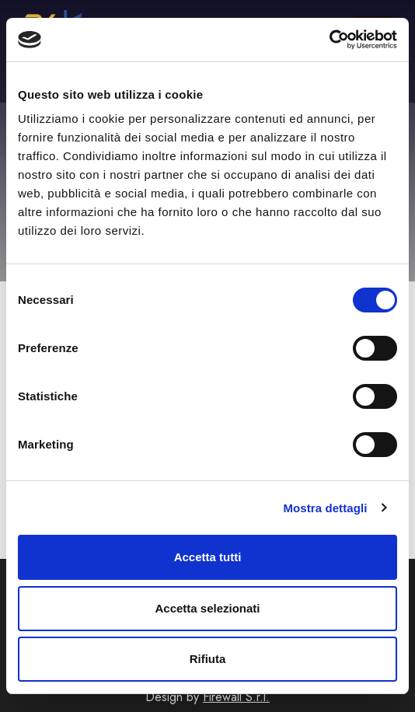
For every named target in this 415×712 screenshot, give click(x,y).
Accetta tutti (208, 557)
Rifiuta (208, 658)
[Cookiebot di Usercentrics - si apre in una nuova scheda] (329, 40)
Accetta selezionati (207, 608)
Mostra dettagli (325, 508)
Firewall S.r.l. (236, 697)
